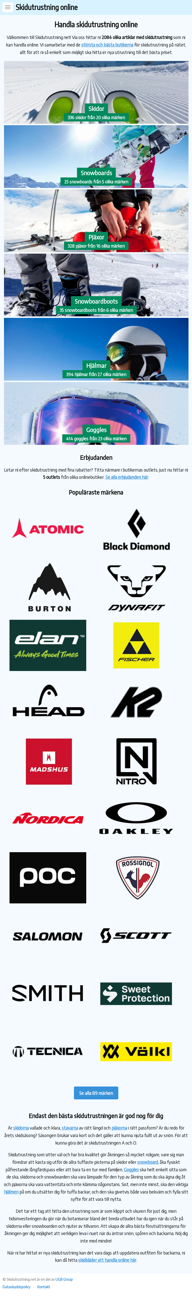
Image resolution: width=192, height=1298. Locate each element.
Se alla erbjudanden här (127, 477)
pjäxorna (119, 1128)
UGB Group (64, 1279)
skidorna (21, 1128)
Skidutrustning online (47, 7)
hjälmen (11, 1192)
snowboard (147, 1162)
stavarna (70, 1128)
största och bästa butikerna (107, 44)
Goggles (131, 1169)
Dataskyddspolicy (16, 1287)
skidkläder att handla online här (107, 1260)
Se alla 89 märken (96, 1093)
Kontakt (43, 1287)
